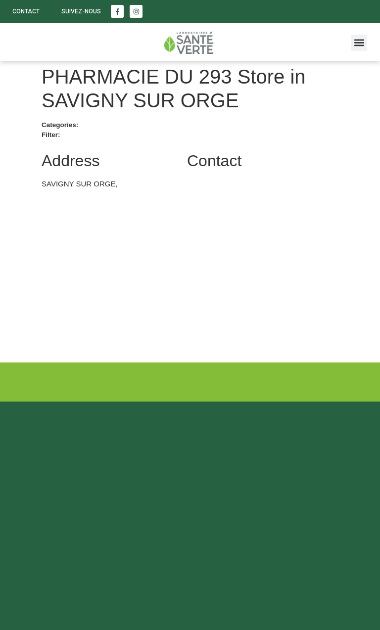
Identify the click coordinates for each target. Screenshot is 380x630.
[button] (359, 43)
